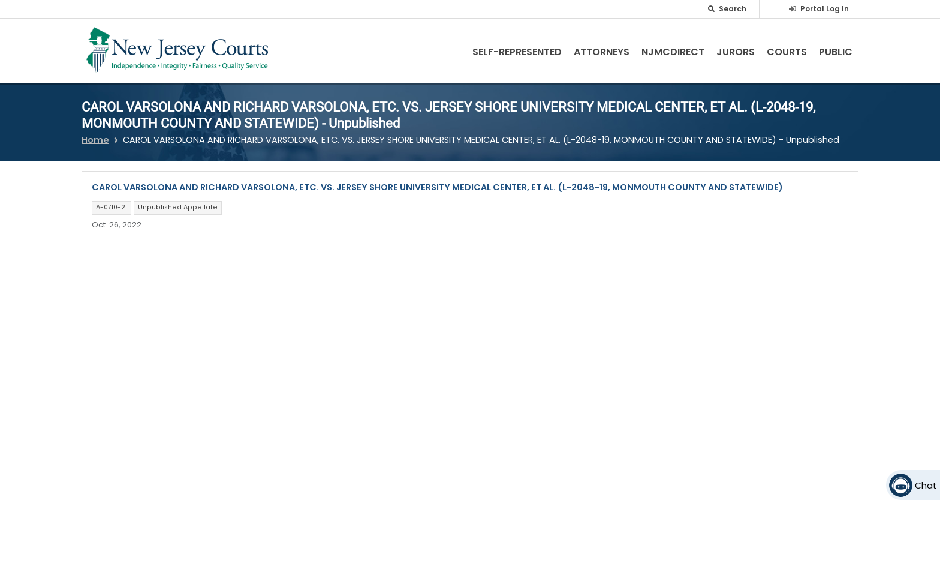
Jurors (735, 52)
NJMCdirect (672, 52)
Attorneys (601, 52)
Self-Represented (517, 52)
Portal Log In (824, 9)
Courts (787, 52)
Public (835, 52)
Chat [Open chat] (925, 486)
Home (95, 140)
